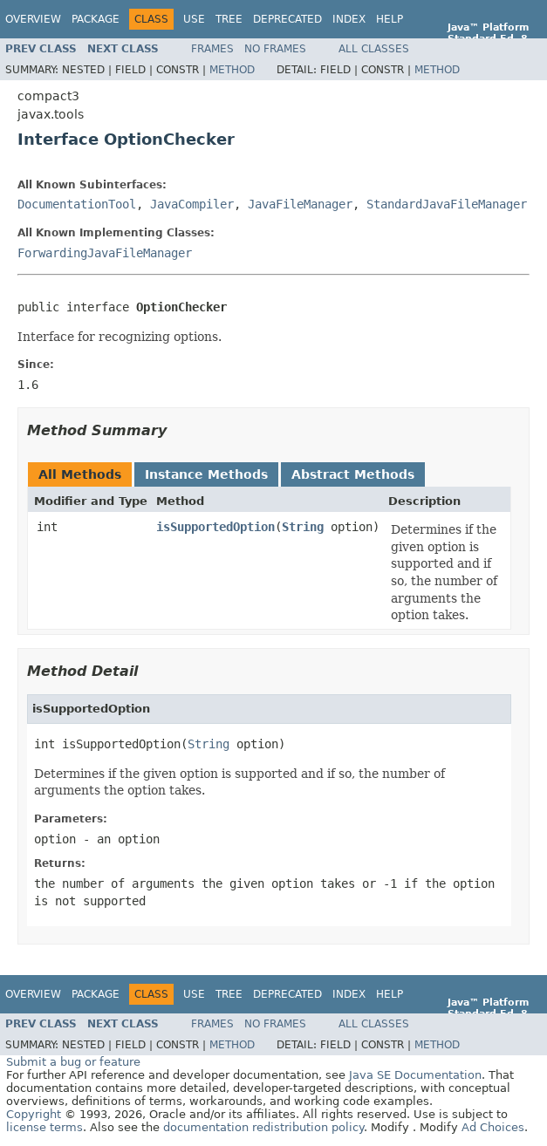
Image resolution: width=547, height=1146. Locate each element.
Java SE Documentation (415, 1074)
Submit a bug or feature (73, 1061)
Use (194, 19)
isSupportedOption (215, 527)
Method (232, 70)
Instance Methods (206, 474)
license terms (44, 1127)
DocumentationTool (76, 204)
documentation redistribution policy (263, 1127)
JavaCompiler (192, 204)
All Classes (373, 49)
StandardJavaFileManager (446, 204)
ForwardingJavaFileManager (104, 253)
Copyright (33, 1114)
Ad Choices (493, 1127)
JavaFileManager (300, 204)
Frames (212, 49)
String (303, 527)
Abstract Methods (352, 474)
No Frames (275, 49)
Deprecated (287, 19)
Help (389, 19)
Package (96, 19)
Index (349, 19)
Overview (33, 19)
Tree (229, 19)
